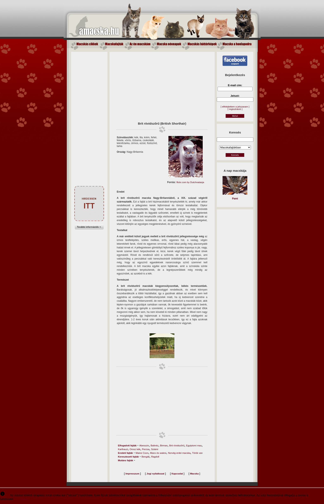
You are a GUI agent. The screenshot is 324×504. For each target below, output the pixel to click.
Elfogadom (24, 499)
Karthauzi (123, 449)
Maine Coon (142, 453)
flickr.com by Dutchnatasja (190, 182)
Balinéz (154, 445)
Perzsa (145, 449)
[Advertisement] (89, 114)
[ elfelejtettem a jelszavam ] (235, 106)
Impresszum (132, 473)
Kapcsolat (177, 473)
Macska (194, 473)
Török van (197, 453)
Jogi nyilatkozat (155, 473)
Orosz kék (135, 449)
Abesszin (144, 445)
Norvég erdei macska (179, 453)
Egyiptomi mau (194, 445)
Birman (164, 445)
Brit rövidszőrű (177, 445)
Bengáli (145, 456)
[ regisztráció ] (235, 109)
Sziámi (154, 449)
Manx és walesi (158, 453)
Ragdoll (155, 456)
